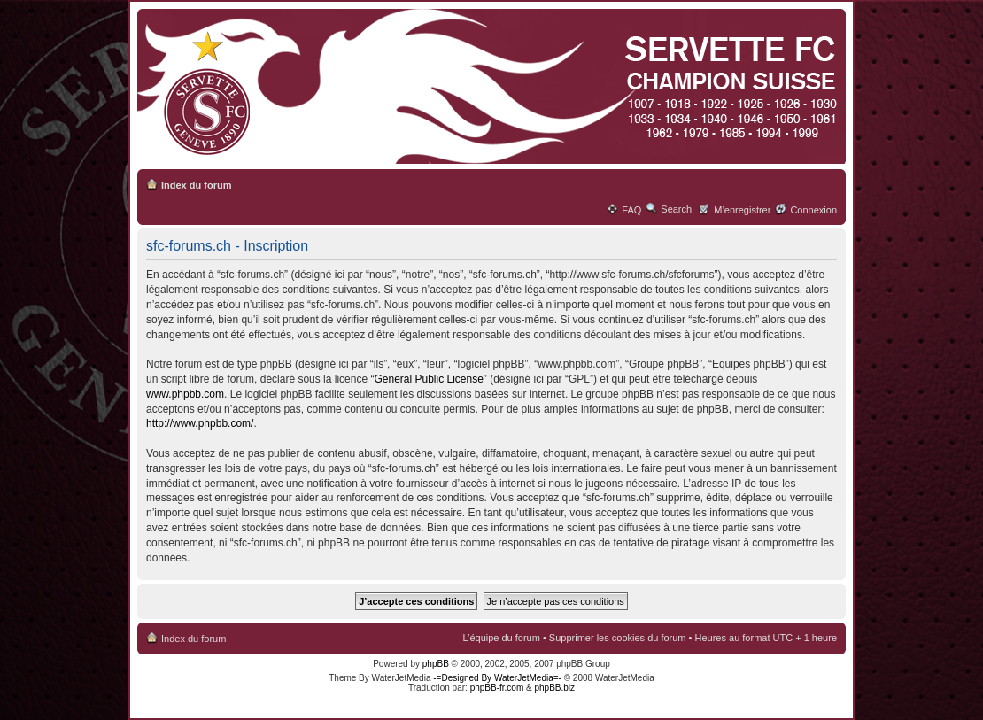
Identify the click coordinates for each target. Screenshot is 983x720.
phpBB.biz (554, 688)
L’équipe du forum (500, 637)
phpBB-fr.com (497, 688)
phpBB (435, 664)
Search (676, 209)
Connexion (813, 210)
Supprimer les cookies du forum (617, 637)
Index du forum (196, 185)
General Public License (428, 379)
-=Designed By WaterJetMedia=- (497, 678)
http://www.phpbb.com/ (199, 423)
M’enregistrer (742, 210)
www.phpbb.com (185, 394)
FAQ (631, 210)
